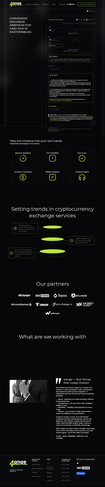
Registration (90, 4)
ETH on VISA (66, 469)
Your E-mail (51, 66)
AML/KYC (82, 114)
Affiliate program (35, 470)
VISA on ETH (66, 478)
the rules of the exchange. (64, 114)
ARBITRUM (82, 59)
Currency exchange (32, 4)
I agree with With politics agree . (68, 114)
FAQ (53, 4)
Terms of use (36, 465)
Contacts (62, 4)
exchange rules (87, 129)
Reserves (50, 474)
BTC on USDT (66, 482)
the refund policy (57, 120)
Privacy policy (37, 480)
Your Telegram (52, 106)
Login (81, 4)
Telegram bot (90, 11)
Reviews (46, 4)
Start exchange (54, 129)
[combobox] (55, 46)
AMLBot (80, 117)
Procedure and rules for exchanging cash (61, 100)
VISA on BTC (66, 473)
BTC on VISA (66, 465)
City (49, 42)
